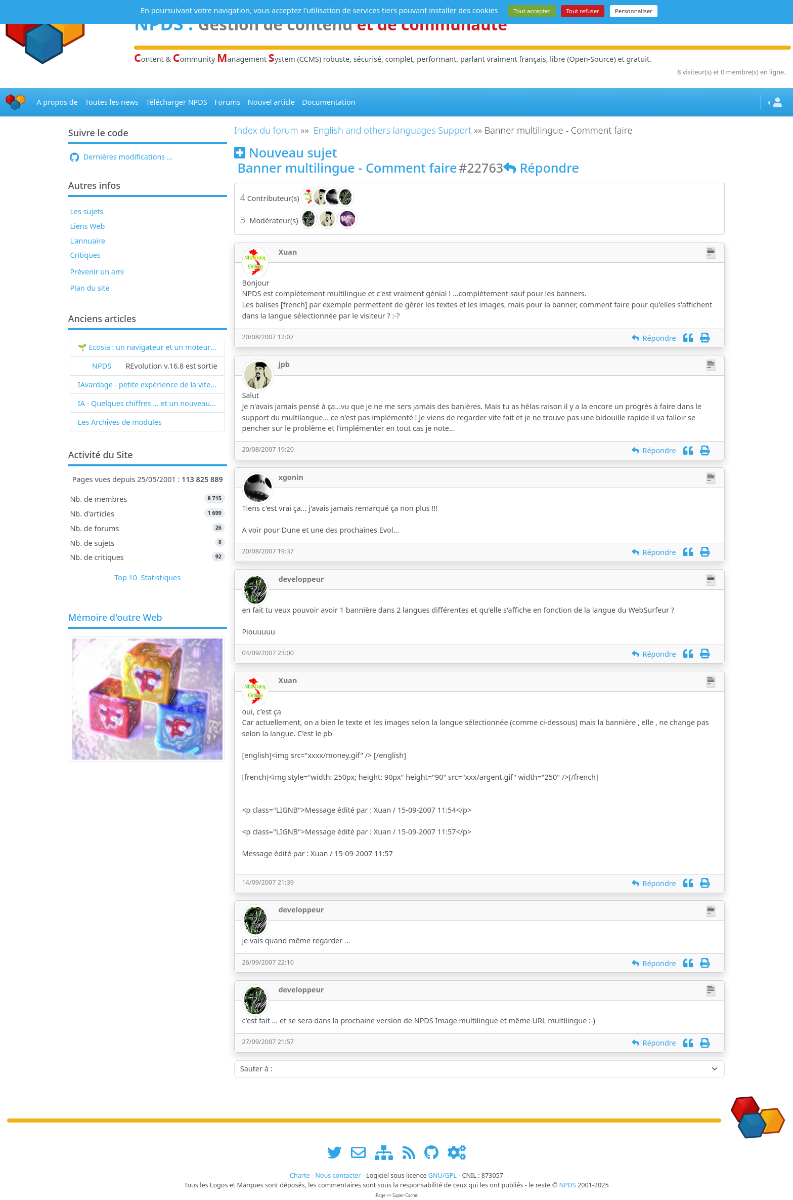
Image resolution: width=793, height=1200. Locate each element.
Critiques (85, 255)
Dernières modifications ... (121, 157)
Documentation (328, 102)
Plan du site (90, 288)
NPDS (101, 366)
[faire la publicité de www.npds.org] (362, 1152)
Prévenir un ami (97, 271)
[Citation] (688, 338)
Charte (300, 1175)
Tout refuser (582, 11)
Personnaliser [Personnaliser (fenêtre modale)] (633, 11)
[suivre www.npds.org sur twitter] (338, 1152)
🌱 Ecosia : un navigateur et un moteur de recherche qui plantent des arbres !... (147, 347)
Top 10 (125, 577)
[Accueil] (16, 102)
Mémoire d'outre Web (115, 617)
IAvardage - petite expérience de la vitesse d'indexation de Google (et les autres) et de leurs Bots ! (147, 384)
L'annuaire (87, 241)
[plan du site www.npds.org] (387, 1152)
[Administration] (457, 1152)
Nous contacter (338, 1175)
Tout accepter (531, 11)
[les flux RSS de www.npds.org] (412, 1152)
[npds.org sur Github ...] (435, 1152)
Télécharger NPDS (176, 102)
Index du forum (266, 130)
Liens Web (87, 226)
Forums (227, 102)
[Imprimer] (705, 338)
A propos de (56, 102)
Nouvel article (271, 102)
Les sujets (86, 211)
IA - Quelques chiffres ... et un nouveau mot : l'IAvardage (147, 403)
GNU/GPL (442, 1175)
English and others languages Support (392, 130)
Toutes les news (112, 102)
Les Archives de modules (120, 422)
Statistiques (161, 577)
